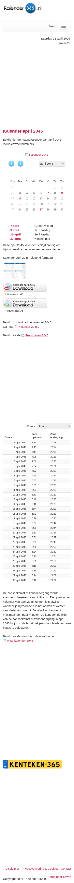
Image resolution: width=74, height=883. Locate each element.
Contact (66, 868)
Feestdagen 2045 (36, 335)
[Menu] (63, 26)
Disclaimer (12, 868)
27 (41, 209)
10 (20, 198)
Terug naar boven (59, 876)
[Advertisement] (37, 85)
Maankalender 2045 (20, 640)
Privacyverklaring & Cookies (40, 868)
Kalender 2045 (39, 154)
